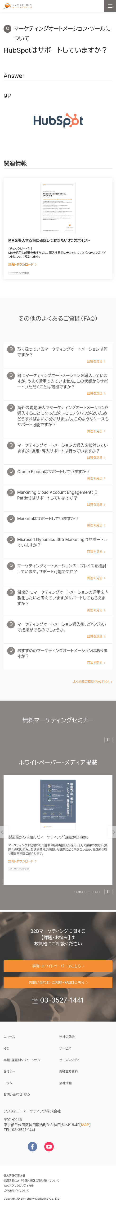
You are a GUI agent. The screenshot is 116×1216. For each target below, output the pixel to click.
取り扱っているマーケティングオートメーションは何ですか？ (60, 360)
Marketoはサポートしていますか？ (59, 527)
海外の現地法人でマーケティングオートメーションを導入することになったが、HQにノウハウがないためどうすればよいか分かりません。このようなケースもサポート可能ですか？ (61, 424)
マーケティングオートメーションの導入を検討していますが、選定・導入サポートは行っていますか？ (61, 456)
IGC (21, 1053)
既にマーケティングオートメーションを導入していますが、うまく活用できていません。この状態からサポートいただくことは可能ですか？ (61, 389)
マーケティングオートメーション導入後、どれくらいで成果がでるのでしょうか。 (60, 635)
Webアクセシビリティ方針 (19, 1190)
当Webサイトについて (16, 1195)
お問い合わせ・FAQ (17, 1099)
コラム (8, 1088)
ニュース (9, 1042)
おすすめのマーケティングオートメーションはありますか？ (60, 661)
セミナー (9, 1076)
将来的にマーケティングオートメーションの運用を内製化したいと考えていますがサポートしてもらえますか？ (61, 606)
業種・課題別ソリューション (22, 1065)
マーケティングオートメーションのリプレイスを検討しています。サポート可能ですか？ (60, 577)
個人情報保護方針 (14, 1180)
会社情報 (65, 1088)
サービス (65, 1053)
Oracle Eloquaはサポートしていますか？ (59, 480)
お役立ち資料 (68, 1076)
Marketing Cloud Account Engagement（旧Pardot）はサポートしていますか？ (59, 503)
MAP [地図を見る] (85, 1129)
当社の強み (67, 1042)
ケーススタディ (69, 1065)
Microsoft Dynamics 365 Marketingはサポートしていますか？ (60, 550)
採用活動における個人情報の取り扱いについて (31, 1185)
